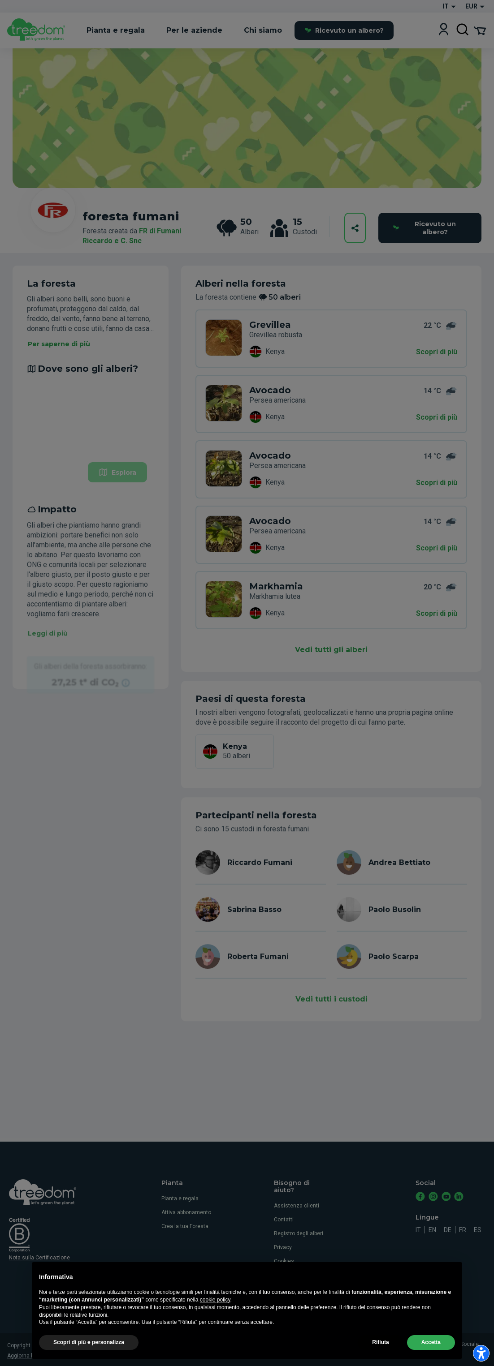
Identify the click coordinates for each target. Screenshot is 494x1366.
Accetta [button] (431, 1342)
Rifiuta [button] (380, 1342)
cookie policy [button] (215, 1300)
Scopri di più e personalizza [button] (88, 1342)
